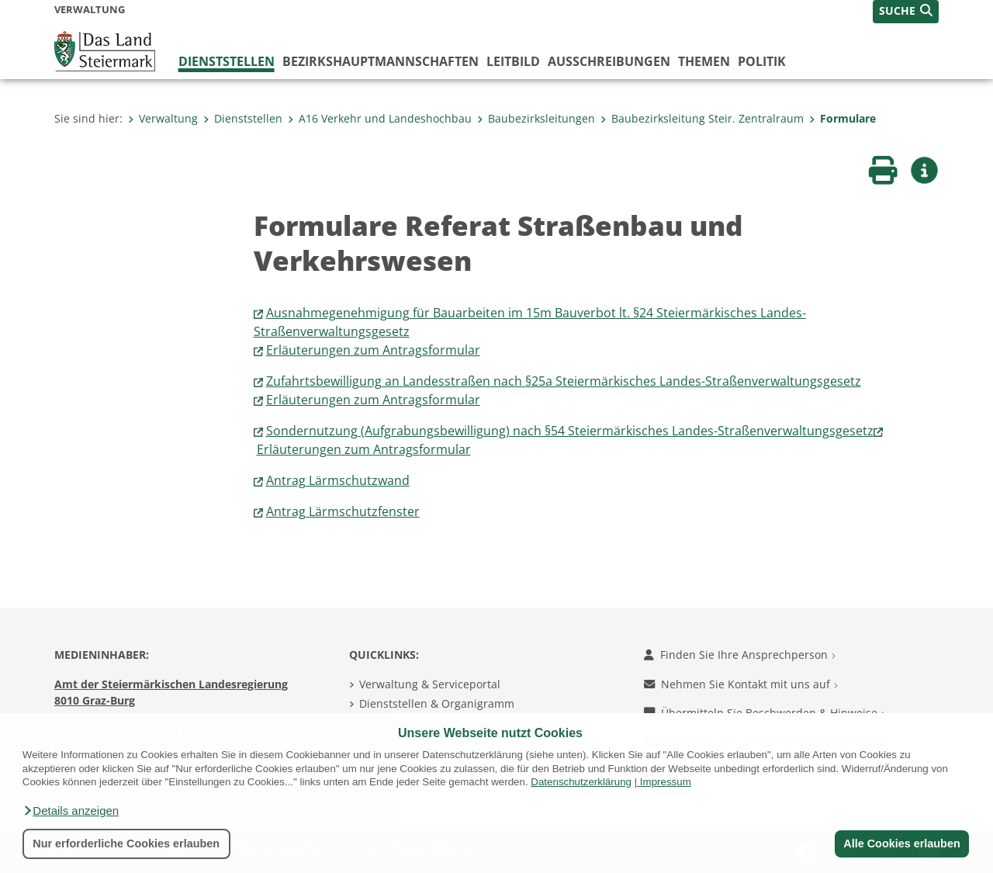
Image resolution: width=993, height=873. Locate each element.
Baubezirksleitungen (536, 118)
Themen (704, 61)
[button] (70, 811)
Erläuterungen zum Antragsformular (373, 350)
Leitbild (513, 61)
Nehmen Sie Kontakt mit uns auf (741, 684)
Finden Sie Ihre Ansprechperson (740, 654)
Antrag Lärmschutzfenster (343, 511)
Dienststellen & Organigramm (436, 703)
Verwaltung (163, 118)
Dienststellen (226, 61)
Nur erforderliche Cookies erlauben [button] (126, 843)
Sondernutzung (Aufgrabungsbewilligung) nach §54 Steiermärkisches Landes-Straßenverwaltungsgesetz (570, 430)
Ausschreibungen (609, 61)
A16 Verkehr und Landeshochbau (380, 118)
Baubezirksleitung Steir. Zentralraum (702, 118)
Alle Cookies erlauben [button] (901, 843)
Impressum (665, 782)
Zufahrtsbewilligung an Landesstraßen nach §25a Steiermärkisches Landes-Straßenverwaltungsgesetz (563, 381)
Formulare (842, 118)
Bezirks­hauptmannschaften (380, 61)
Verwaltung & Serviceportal (429, 684)
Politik (762, 61)
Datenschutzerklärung (581, 782)
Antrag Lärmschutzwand (338, 480)
